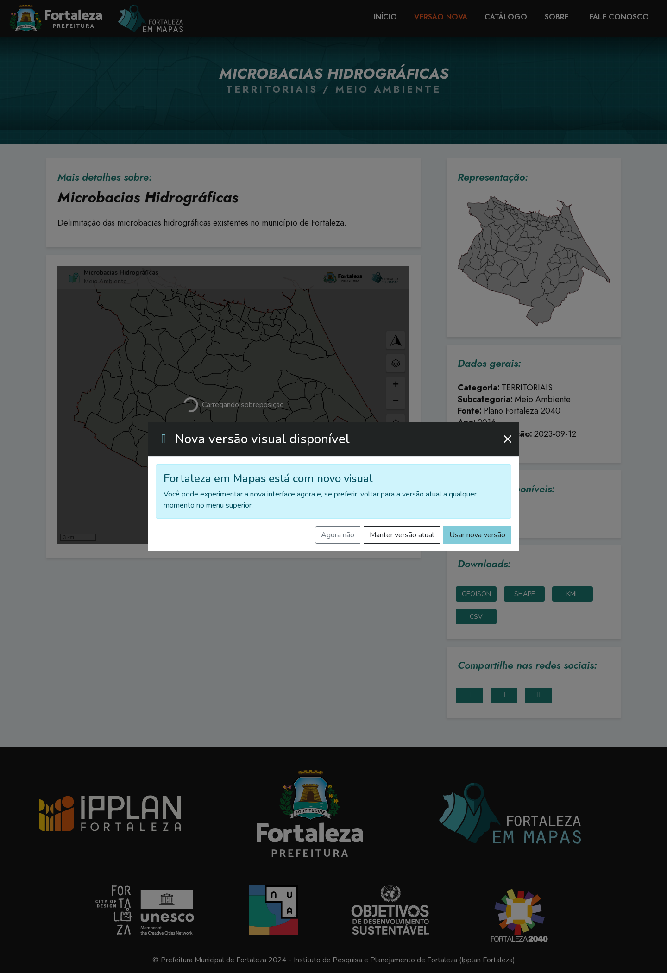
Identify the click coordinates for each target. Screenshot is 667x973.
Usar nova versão (477, 535)
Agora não (337, 535)
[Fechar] (507, 439)
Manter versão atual (402, 535)
